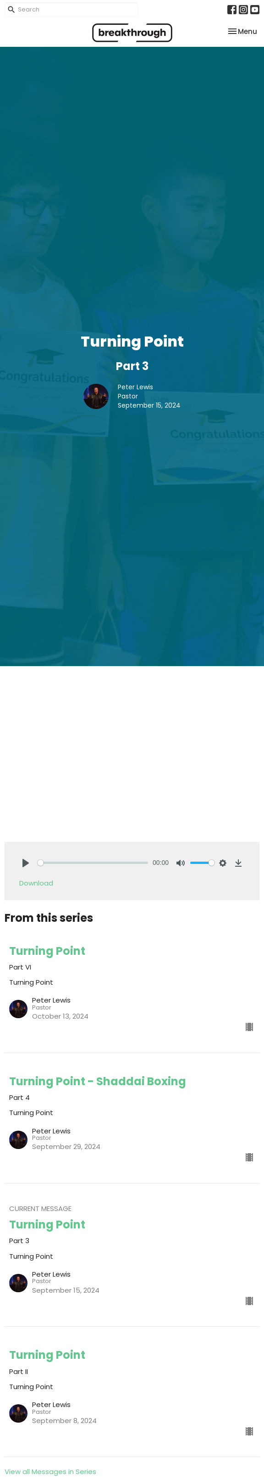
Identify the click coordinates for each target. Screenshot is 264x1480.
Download (36, 883)
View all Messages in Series (50, 1471)
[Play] (25, 863)
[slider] (93, 862)
